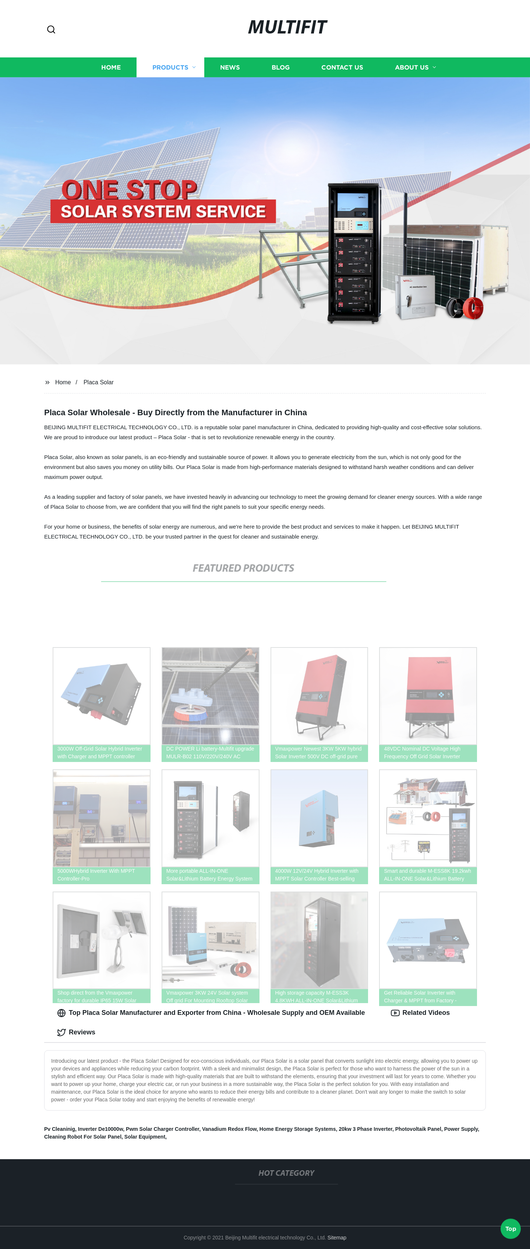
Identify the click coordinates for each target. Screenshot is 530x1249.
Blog (281, 66)
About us (412, 66)
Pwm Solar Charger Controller (162, 1129)
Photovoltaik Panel (418, 1129)
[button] (51, 30)
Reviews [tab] (76, 1032)
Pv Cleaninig (59, 1129)
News (230, 66)
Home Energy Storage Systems (297, 1129)
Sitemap (337, 1238)
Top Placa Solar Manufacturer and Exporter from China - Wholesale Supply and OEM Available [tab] (211, 1013)
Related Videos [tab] (420, 1013)
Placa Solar (99, 382)
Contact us (342, 66)
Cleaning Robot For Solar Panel (82, 1137)
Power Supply (461, 1129)
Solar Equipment (144, 1137)
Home (111, 66)
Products (170, 66)
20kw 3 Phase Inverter (365, 1129)
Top (510, 1229)
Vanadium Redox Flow (229, 1129)
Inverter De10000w (100, 1129)
